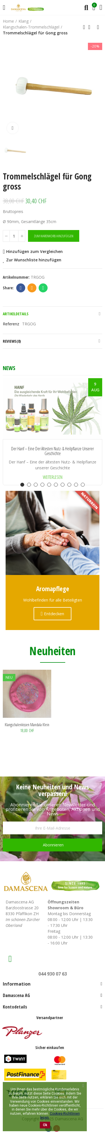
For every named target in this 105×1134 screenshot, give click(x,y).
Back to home (91, 27)
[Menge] (14, 236)
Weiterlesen (52, 477)
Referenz (11, 323)
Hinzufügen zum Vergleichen (34, 251)
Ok (45, 1125)
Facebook (21, 287)
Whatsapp (43, 287)
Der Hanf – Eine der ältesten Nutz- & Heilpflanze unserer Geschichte (52, 451)
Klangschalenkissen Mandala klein (27, 724)
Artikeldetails (16, 313)
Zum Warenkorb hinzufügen (53, 235)
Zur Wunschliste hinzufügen (33, 259)
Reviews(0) (12, 341)
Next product (98, 27)
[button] (22, 485)
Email (32, 287)
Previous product (84, 27)
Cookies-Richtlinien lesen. (60, 1115)
